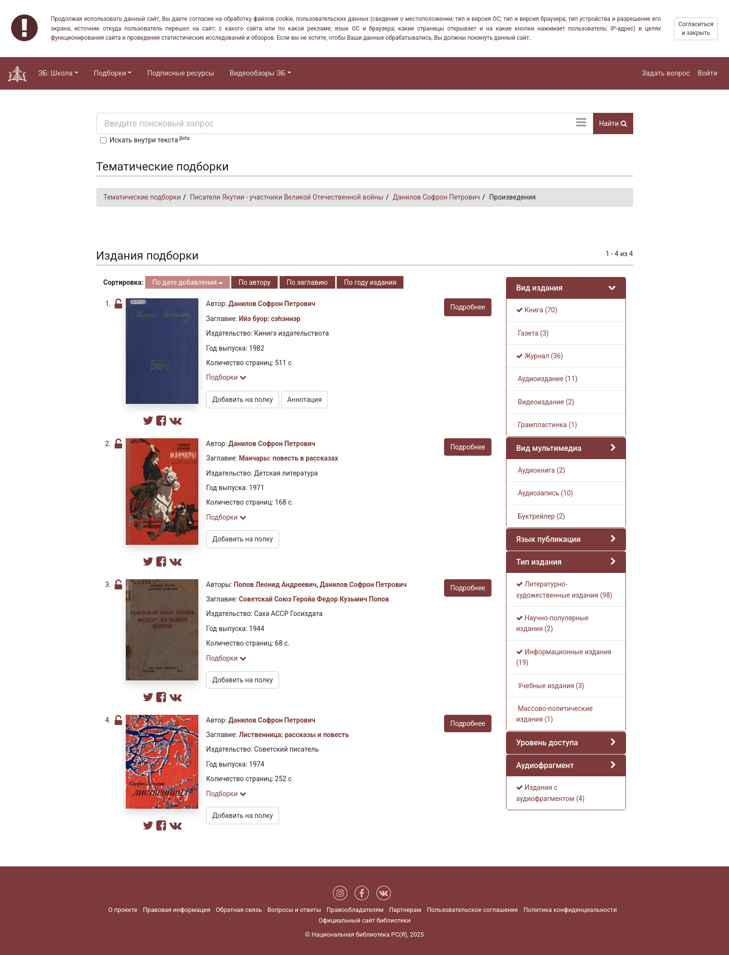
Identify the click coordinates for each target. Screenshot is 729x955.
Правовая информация (176, 909)
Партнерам (405, 909)
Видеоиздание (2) (545, 402)
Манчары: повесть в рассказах (288, 458)
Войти (707, 73)
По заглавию (307, 282)
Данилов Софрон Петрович (436, 197)
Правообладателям (355, 909)
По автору (254, 282)
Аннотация (304, 399)
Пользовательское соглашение (472, 909)
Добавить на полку (242, 399)
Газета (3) (532, 333)
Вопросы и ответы (294, 909)
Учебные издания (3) (550, 686)
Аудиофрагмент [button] (545, 765)
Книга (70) (536, 310)
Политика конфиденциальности (570, 909)
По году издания (370, 282)
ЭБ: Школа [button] (55, 73)
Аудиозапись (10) (544, 493)
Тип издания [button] (539, 562)
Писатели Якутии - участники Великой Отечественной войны (287, 197)
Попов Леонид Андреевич (275, 584)
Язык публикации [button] (548, 539)
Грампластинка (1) (546, 425)
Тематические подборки (142, 197)
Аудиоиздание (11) (547, 379)
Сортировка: (124, 282)
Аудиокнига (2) (540, 470)
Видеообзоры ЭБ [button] (257, 73)
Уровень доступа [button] (547, 742)
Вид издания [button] (539, 288)
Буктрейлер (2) (540, 516)
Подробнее (467, 307)
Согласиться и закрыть (696, 28)
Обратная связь (239, 909)
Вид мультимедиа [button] (548, 448)
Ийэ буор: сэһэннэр (269, 319)
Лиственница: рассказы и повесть (294, 735)
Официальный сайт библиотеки (364, 920)
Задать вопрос (666, 73)
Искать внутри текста (150, 139)
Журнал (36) (539, 356)
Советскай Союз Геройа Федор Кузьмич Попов (314, 599)
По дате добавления (187, 282)
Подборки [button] (110, 73)
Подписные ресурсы (180, 73)
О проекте (122, 909)
